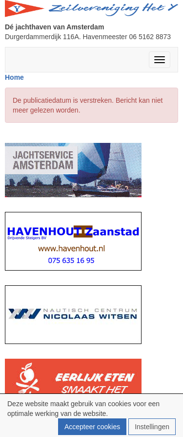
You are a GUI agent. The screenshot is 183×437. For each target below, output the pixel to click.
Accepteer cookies (92, 427)
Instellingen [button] (152, 427)
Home (14, 77)
